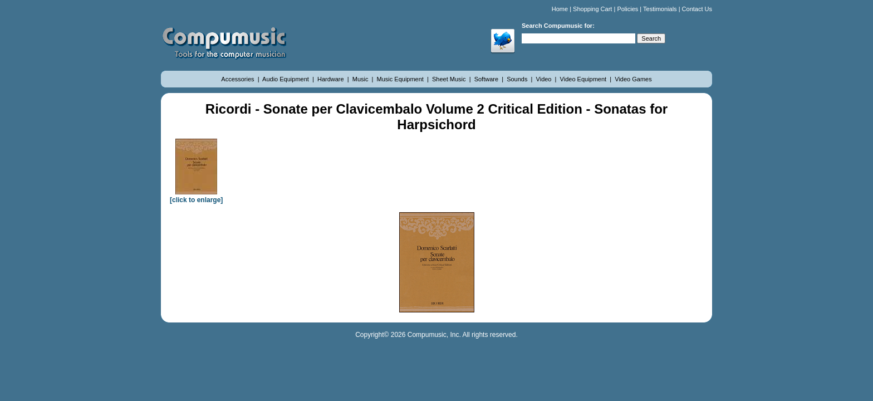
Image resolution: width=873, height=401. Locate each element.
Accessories (238, 79)
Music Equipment (401, 79)
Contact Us (697, 9)
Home (560, 9)
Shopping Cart (592, 9)
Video (544, 79)
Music (361, 79)
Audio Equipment (286, 79)
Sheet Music (450, 79)
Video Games (633, 79)
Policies (627, 9)
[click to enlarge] (196, 196)
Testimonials (660, 9)
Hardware (331, 79)
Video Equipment (584, 79)
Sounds (518, 79)
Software (487, 79)
